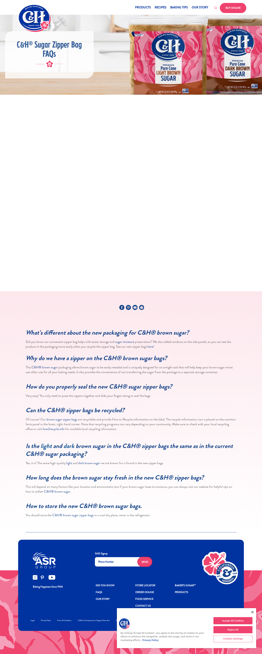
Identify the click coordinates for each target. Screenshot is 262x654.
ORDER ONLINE (144, 592)
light (46, 446)
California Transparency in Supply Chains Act (94, 620)
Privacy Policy (46, 620)
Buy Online (233, 8)
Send (144, 562)
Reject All (233, 629)
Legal (32, 620)
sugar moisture (124, 341)
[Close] (252, 612)
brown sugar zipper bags (62, 419)
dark (68, 446)
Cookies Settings (233, 638)
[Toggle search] (216, 8)
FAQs (99, 592)
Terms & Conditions (64, 620)
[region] (186, 628)
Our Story (200, 8)
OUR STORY (103, 599)
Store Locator (145, 585)
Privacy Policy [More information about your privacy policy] (150, 640)
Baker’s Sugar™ (185, 585)
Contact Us (143, 606)
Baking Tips (179, 8)
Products (143, 8)
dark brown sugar (89, 463)
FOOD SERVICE (144, 599)
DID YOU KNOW (105, 585)
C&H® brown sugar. (57, 491)
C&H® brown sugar (45, 367)
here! (150, 346)
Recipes (160, 8)
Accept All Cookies (233, 620)
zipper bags (86, 515)
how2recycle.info (54, 429)
